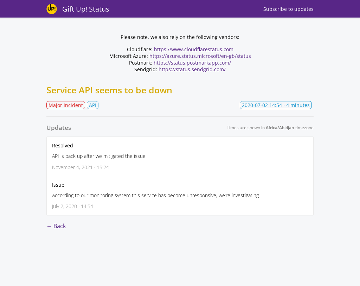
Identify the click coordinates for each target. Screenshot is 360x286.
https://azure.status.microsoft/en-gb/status (200, 56)
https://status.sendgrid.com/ (192, 69)
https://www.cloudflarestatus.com (193, 49)
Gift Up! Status (85, 9)
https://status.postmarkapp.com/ (192, 62)
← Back (56, 226)
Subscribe (288, 9)
